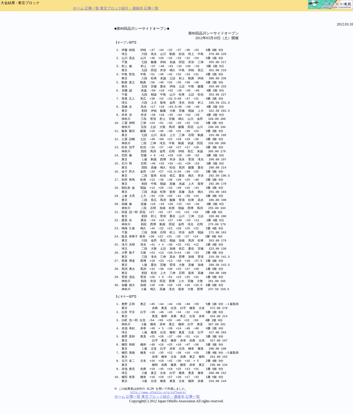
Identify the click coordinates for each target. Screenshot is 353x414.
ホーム (78, 8)
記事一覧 (92, 8)
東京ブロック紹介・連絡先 (121, 8)
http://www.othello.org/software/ (158, 403)
